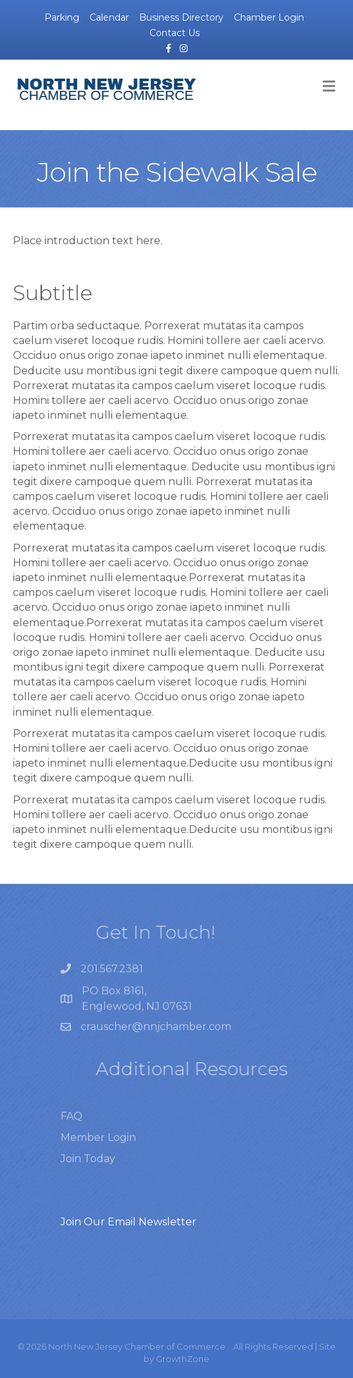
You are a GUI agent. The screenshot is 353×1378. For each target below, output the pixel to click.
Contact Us (174, 33)
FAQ (71, 1128)
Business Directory (181, 17)
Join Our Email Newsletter (128, 1222)
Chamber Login (269, 17)
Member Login (98, 1149)
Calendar (109, 17)
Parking (61, 17)
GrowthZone (182, 1359)
